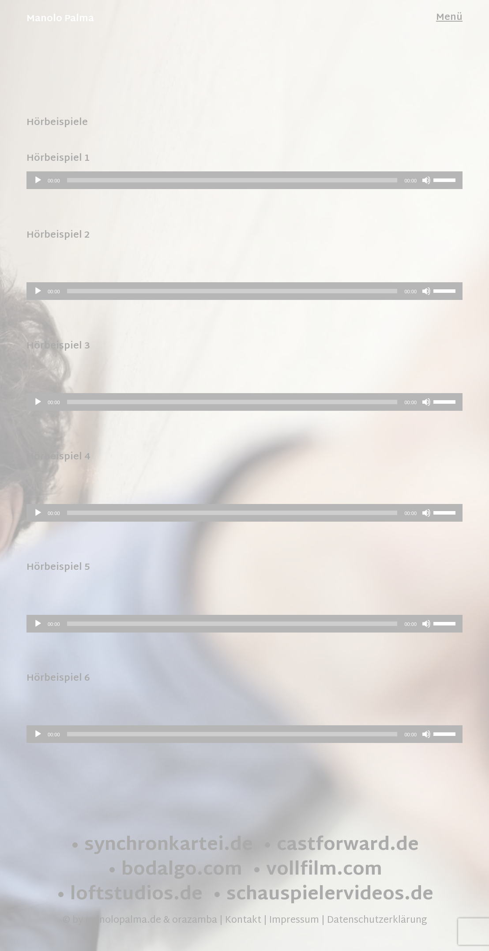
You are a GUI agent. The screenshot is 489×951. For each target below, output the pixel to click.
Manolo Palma (60, 19)
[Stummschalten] (426, 180)
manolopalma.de (123, 920)
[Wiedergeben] (38, 180)
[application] (244, 180)
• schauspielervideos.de (322, 895)
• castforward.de (341, 846)
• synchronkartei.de (161, 846)
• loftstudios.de (129, 895)
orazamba (194, 920)
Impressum (294, 920)
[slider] (232, 180)
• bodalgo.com (174, 870)
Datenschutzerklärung (377, 920)
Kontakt (243, 920)
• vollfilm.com (317, 870)
